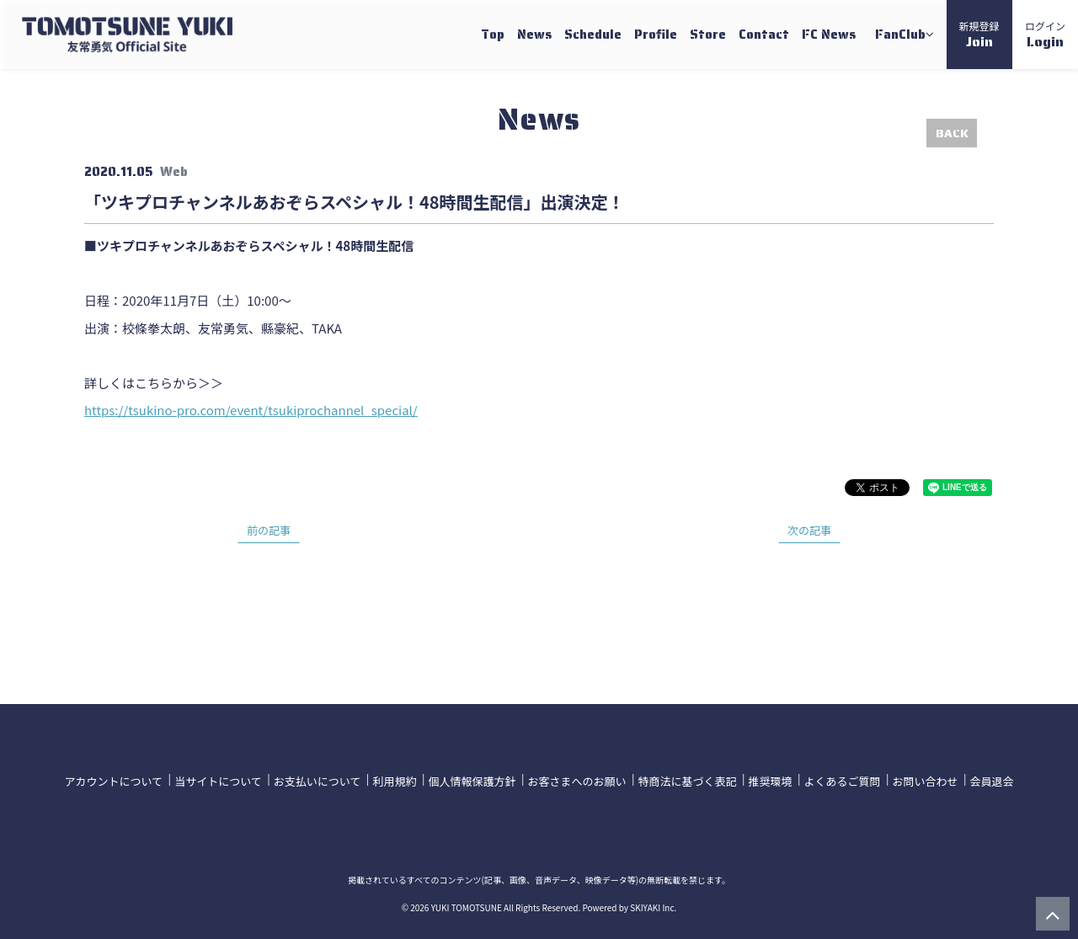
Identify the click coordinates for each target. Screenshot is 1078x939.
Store (708, 34)
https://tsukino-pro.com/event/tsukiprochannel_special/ (251, 410)
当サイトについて (218, 779)
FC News (829, 34)
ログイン (1045, 35)
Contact (764, 34)
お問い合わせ (925, 779)
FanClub (904, 34)
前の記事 (269, 530)
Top (492, 34)
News (534, 34)
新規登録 (979, 35)
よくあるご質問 (841, 779)
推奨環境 (770, 779)
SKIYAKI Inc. (653, 904)
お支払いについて (317, 779)
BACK (952, 133)
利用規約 (394, 779)
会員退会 (991, 779)
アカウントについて (114, 779)
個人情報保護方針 (471, 779)
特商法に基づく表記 (687, 779)
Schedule (593, 34)
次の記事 (809, 530)
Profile (655, 34)
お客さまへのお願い (576, 779)
